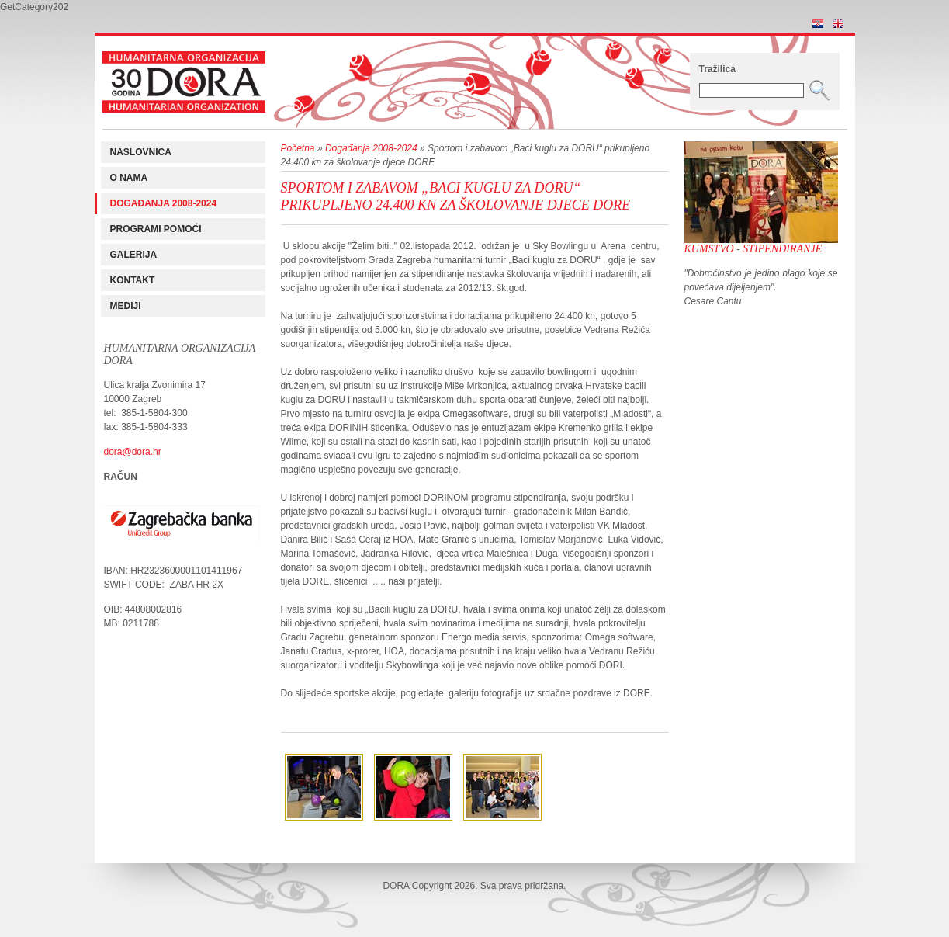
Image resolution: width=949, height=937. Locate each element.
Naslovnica (140, 152)
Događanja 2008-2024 (163, 203)
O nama (129, 177)
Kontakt (132, 280)
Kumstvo (709, 249)
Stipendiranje (782, 249)
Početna (298, 148)
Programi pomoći (156, 229)
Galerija (134, 254)
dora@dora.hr (132, 451)
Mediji (125, 305)
